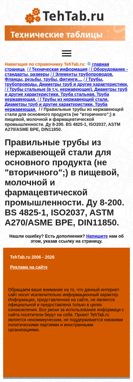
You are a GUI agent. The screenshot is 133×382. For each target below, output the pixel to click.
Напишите (97, 236)
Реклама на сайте (29, 267)
